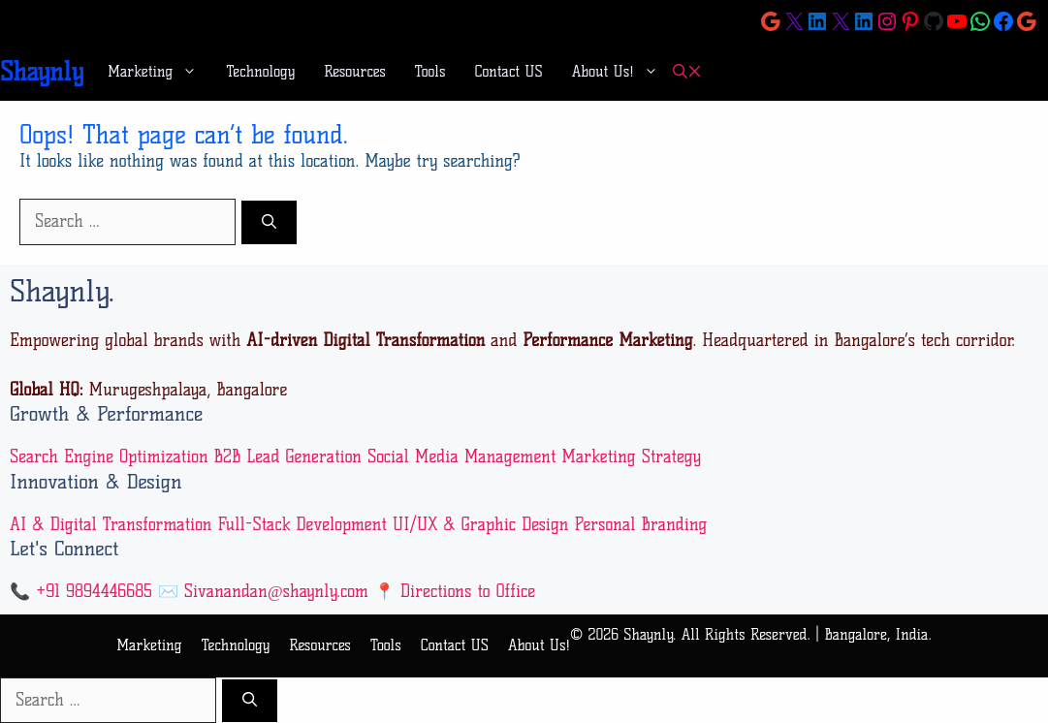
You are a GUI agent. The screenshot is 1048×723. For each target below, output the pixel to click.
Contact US (509, 71)
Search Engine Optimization (109, 456)
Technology (260, 71)
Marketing (159, 72)
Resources (355, 71)
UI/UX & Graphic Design (481, 524)
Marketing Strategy (631, 456)
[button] (687, 72)
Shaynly (41, 71)
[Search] (269, 222)
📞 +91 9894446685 (81, 591)
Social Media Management (461, 456)
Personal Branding (640, 524)
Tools (430, 71)
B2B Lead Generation (288, 456)
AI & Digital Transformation (111, 524)
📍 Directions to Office (454, 591)
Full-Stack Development (301, 524)
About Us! (622, 72)
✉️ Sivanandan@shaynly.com (263, 591)
